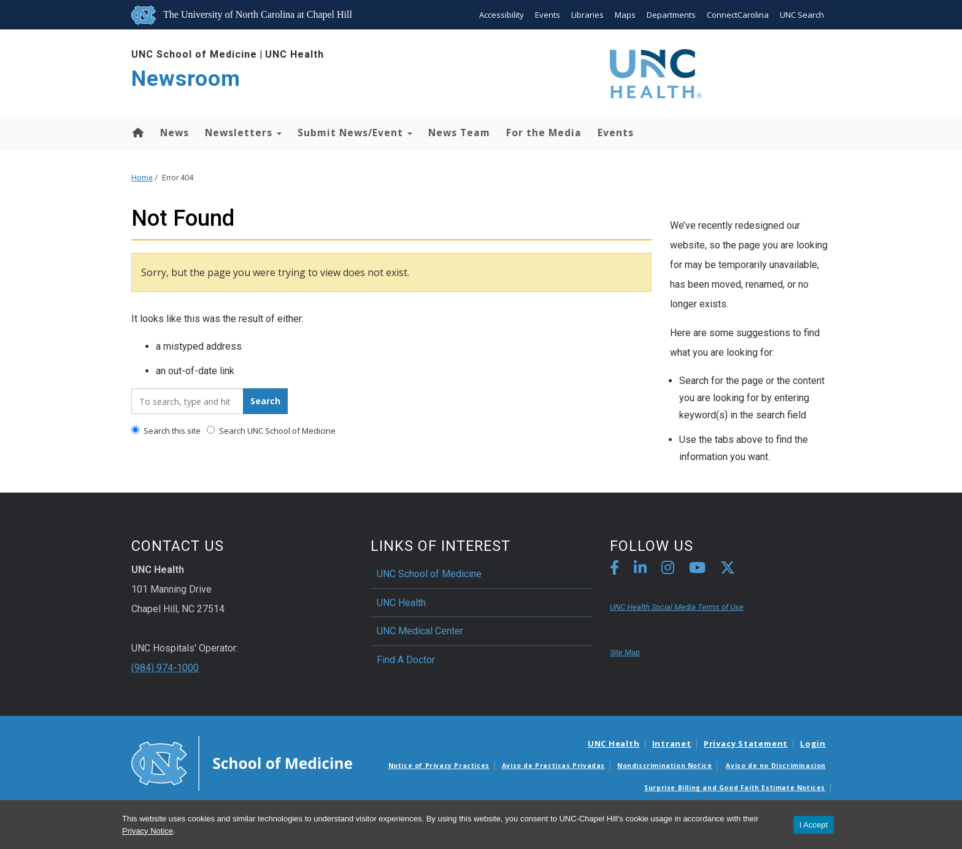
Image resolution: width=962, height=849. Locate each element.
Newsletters (243, 132)
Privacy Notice (147, 831)
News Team (459, 132)
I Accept (813, 824)
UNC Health (294, 54)
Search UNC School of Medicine (271, 430)
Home (137, 132)
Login (813, 743)
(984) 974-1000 (165, 668)
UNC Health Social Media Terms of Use (677, 607)
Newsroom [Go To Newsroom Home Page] (185, 78)
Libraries (587, 14)
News (174, 132)
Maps (625, 14)
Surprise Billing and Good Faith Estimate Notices (734, 787)
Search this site (166, 430)
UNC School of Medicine (194, 54)
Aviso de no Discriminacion (776, 765)
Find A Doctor (406, 660)
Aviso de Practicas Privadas (553, 765)
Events (547, 14)
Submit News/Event (355, 132)
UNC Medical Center (420, 631)
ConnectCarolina (738, 14)
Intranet (671, 743)
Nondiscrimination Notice (664, 765)
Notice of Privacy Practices (439, 765)
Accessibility (501, 14)
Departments (671, 14)
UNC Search (802, 14)
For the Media (544, 132)
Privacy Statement (746, 743)
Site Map (625, 652)
